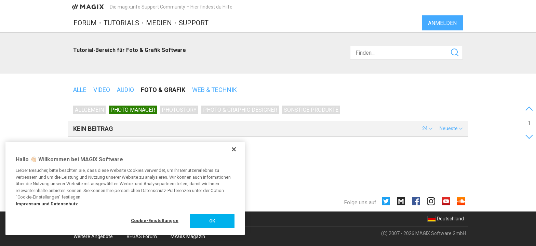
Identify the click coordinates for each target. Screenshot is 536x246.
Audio (125, 89)
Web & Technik (214, 89)
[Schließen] (233, 149)
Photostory (179, 110)
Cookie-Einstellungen (154, 220)
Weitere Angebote (93, 236)
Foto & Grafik (163, 89)
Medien (159, 23)
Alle (79, 89)
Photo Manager (132, 110)
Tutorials (121, 23)
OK (212, 220)
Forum (85, 23)
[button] (427, 128)
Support (194, 23)
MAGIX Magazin (188, 236)
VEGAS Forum (141, 236)
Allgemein (89, 110)
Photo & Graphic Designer (240, 110)
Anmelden (442, 23)
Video (101, 89)
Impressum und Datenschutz (47, 203)
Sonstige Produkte (311, 110)
